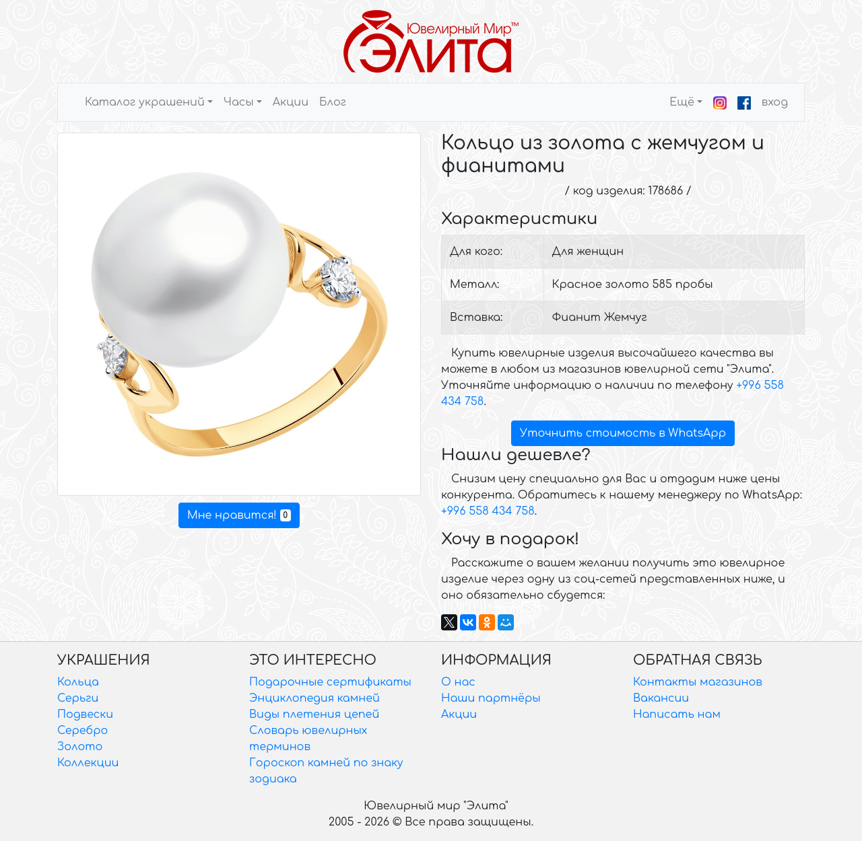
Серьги (77, 698)
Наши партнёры (491, 698)
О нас (458, 682)
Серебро (82, 731)
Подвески (85, 714)
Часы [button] (239, 102)
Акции (290, 102)
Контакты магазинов (697, 682)
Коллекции (88, 763)
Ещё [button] (681, 102)
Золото (79, 747)
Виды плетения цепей (314, 714)
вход (775, 102)
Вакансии (661, 698)
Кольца (78, 682)
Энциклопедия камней (314, 698)
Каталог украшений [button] (145, 102)
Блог (332, 102)
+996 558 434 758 (488, 511)
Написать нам (677, 714)
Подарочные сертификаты (330, 682)
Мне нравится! (239, 515)
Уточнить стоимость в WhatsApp (623, 433)
